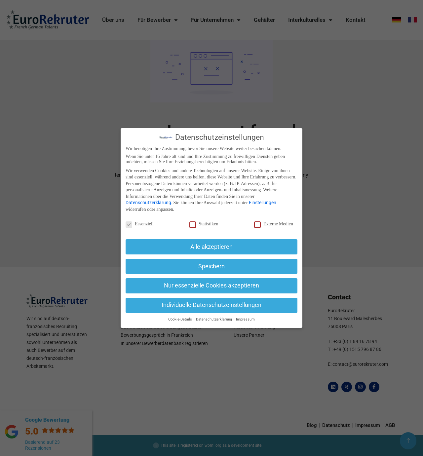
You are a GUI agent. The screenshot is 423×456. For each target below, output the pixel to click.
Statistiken (203, 224)
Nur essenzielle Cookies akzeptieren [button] (211, 285)
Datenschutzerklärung (148, 202)
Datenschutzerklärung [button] (214, 319)
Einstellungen (262, 202)
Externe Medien (273, 224)
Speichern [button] (211, 266)
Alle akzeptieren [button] (211, 247)
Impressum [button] (245, 319)
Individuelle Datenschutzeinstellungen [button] (211, 305)
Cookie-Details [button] (180, 319)
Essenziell (140, 224)
